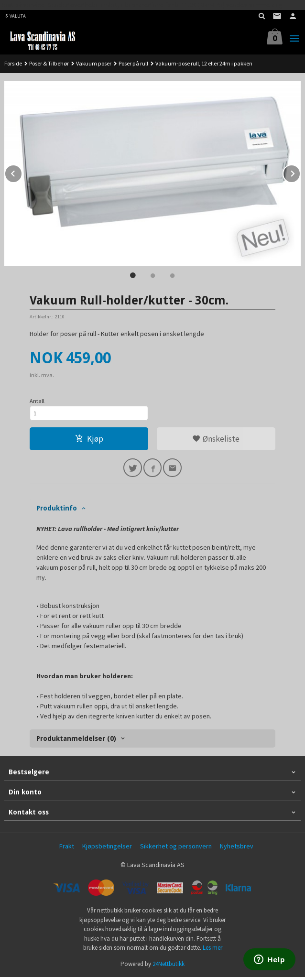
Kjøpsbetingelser (107, 846)
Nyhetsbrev (236, 846)
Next (300, 172)
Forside (13, 63)
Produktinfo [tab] (56, 508)
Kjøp (89, 439)
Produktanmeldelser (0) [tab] (76, 738)
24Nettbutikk (168, 964)
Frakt (66, 846)
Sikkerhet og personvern (176, 846)
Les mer (212, 948)
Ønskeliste (216, 439)
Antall (37, 400)
